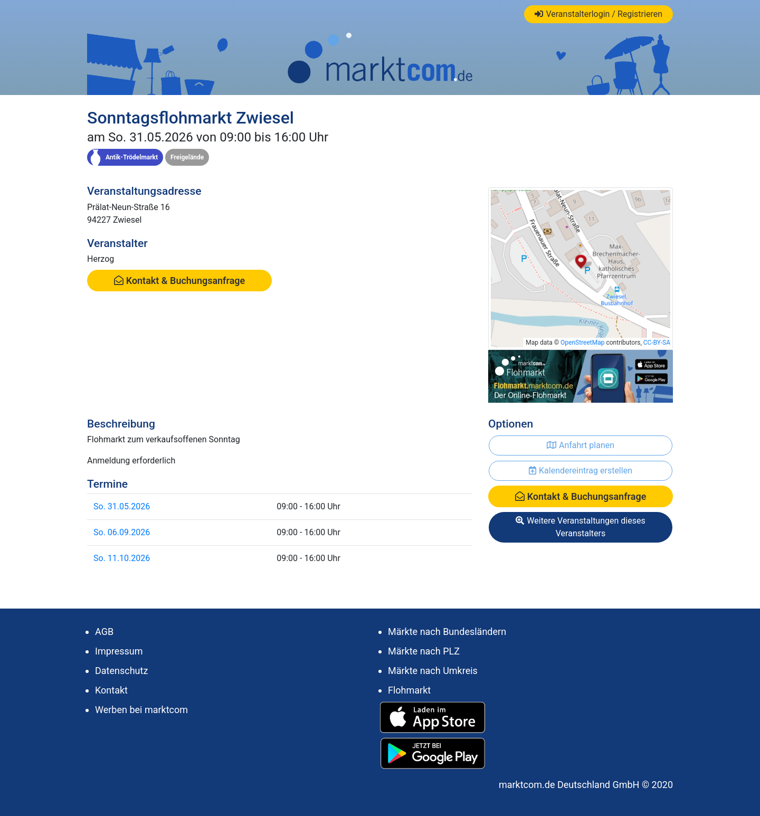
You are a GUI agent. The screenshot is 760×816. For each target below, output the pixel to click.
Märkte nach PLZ (424, 651)
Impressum (119, 651)
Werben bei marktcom (141, 709)
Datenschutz (121, 670)
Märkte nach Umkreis (433, 670)
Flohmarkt (409, 690)
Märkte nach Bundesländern (447, 631)
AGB (104, 631)
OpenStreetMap (582, 342)
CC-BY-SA (656, 342)
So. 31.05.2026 (121, 506)
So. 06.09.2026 (121, 532)
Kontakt (111, 690)
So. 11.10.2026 (121, 558)
